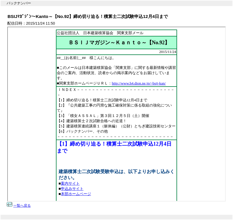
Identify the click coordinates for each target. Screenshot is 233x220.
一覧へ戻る (22, 206)
